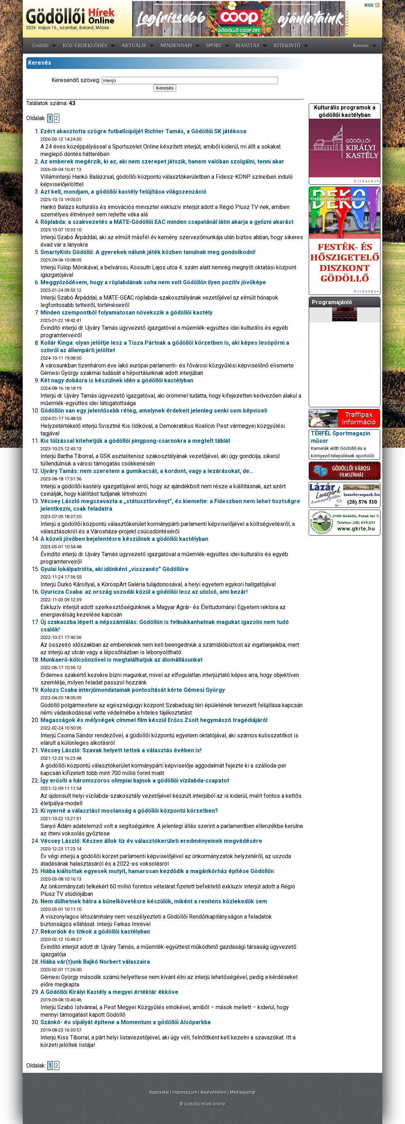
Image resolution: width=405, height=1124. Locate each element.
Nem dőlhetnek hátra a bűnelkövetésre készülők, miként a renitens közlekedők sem (153, 901)
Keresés (361, 45)
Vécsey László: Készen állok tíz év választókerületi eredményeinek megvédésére (151, 841)
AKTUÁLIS (134, 45)
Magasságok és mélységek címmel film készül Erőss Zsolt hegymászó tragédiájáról (154, 720)
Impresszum (184, 1092)
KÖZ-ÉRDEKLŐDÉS (85, 45)
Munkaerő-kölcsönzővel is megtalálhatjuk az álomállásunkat (121, 659)
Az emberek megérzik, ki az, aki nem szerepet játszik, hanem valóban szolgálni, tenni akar (162, 161)
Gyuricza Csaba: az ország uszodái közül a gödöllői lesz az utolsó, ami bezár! (144, 591)
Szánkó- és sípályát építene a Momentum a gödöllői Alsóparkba (125, 1022)
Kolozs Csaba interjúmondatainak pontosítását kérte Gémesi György (132, 690)
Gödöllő (40, 45)
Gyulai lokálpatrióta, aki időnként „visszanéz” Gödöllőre (114, 569)
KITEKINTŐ (287, 45)
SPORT (214, 45)
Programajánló (332, 302)
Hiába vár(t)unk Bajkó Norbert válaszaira (95, 961)
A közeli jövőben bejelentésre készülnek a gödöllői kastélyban (124, 539)
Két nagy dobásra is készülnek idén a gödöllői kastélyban (116, 380)
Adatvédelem (213, 1092)
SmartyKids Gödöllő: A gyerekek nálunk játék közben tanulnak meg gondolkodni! (147, 252)
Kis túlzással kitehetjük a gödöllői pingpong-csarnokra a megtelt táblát (135, 440)
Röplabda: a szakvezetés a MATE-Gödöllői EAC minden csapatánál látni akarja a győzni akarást (166, 222)
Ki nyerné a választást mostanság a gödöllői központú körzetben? (129, 810)
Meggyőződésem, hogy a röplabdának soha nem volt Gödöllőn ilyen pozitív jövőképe (153, 282)
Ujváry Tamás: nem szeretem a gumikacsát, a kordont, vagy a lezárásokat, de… (147, 471)
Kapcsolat (159, 1092)
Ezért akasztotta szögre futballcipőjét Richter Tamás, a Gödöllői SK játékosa (143, 131)
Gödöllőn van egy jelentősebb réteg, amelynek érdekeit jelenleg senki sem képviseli (153, 410)
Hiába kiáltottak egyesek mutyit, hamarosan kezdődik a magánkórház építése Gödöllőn (157, 871)
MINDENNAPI (176, 45)
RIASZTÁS (248, 45)
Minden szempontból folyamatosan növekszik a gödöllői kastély (126, 312)
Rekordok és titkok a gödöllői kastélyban (95, 931)
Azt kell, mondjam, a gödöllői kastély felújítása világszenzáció (123, 191)
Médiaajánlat (242, 1092)
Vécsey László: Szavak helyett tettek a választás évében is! (120, 750)
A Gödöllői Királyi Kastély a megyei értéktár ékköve (109, 992)
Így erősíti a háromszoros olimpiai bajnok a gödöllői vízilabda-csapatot (134, 780)
